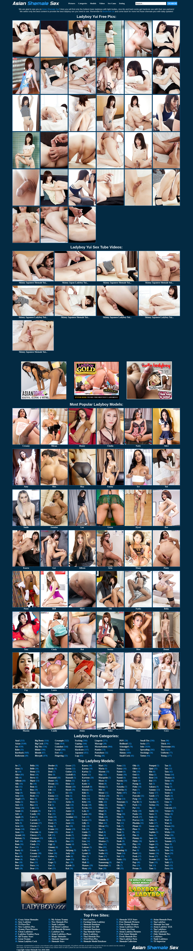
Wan (167, 823)
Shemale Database (92, 924)
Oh (118, 865)
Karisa (85, 772)
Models (93, 3)
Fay (50, 814)
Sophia (152, 832)
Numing (120, 850)
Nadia (101, 853)
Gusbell (69, 775)
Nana (119, 765)
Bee (16, 862)
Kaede (68, 865)
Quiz (151, 768)
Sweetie (152, 859)
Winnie (168, 838)
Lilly (84, 823)
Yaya (167, 844)
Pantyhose (99, 753)
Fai (49, 805)
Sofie (151, 823)
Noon (119, 844)
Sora (151, 835)
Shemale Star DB (91, 927)
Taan (151, 862)
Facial (57, 750)
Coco (32, 847)
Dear (32, 868)
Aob (17, 814)
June (68, 859)
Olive (135, 768)
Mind (101, 811)
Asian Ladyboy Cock (27, 941)
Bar (16, 847)
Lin (83, 829)
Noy (118, 847)
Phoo (135, 829)
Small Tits (144, 740)
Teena (167, 775)
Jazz (68, 820)
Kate (84, 781)
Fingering (59, 756)
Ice (67, 793)
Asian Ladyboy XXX (162, 927)
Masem (102, 772)
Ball (17, 841)
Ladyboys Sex (58, 932)
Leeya (84, 820)
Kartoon (86, 778)
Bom (32, 787)
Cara (32, 817)
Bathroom (19, 756)
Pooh (135, 856)
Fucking (78, 740)
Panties (98, 750)
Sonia (151, 829)
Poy (134, 865)
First (50, 820)
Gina (50, 850)
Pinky (135, 841)
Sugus (151, 847)
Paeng (135, 784)
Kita (84, 799)
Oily (134, 765)
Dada (32, 859)
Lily (84, 826)
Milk (101, 802)
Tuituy (168, 799)
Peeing (98, 756)
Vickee (168, 811)
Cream (33, 850)
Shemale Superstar (60, 939)
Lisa (84, 841)
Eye (50, 802)
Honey (68, 787)
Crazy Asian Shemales (28, 919)
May (101, 775)
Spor (151, 838)
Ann (17, 805)
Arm (17, 826)
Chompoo (34, 838)
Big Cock (39, 744)
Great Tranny (24, 939)
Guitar (69, 772)
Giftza (51, 841)
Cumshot (59, 747)
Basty (17, 850)
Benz (32, 775)
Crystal (33, 856)
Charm (33, 826)
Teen (163, 740)
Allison (18, 781)
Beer (17, 865)
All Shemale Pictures (60, 929)
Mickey (102, 796)
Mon (101, 835)
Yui (166, 859)
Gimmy (51, 847)
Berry (32, 778)
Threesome (166, 747)
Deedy (51, 768)
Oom (135, 778)
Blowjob (38, 756)
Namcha (102, 859)
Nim (119, 808)
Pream (135, 868)
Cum (57, 744)
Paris (135, 805)
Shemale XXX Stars (128, 919)
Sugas (151, 844)
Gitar (50, 853)
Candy (33, 814)
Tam (151, 868)
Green (68, 768)
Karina (85, 768)
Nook (119, 841)
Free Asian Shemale (128, 934)
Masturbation (101, 747)
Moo (101, 844)
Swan (151, 856)
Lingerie (99, 740)
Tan (166, 765)
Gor (50, 865)
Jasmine (69, 817)
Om (134, 772)
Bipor (32, 781)
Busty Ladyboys (91, 934)
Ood (134, 775)
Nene (119, 799)
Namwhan (103, 865)
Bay (17, 853)
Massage (99, 744)
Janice (68, 811)
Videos (102, 3)
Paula (135, 814)
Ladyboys (157, 936)
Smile (151, 811)
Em (49, 793)
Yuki (167, 862)
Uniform (165, 753)
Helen (68, 781)
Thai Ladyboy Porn (128, 939)
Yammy (168, 841)
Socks (142, 744)
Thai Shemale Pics (91, 936)
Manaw (85, 865)
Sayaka (152, 802)
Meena (102, 787)
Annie (18, 811)
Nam (101, 856)
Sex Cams (112, 3)
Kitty (84, 802)
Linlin (85, 835)
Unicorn (168, 808)
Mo (100, 829)
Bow (32, 799)
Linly (84, 838)
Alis (17, 778)
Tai (150, 865)
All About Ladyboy (60, 927)
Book (32, 796)
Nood (119, 835)
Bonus (33, 793)
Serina (152, 805)
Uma (167, 802)
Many (84, 868)
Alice (17, 775)
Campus (34, 811)
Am (16, 787)
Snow (151, 814)
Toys (163, 750)
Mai (84, 859)
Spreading (144, 750)
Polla (135, 847)
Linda (84, 832)
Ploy (134, 844)
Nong (119, 829)
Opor (135, 781)
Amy (17, 796)
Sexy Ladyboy (24, 922)
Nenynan (121, 802)
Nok (118, 826)
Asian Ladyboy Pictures (130, 932)
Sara (151, 799)
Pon (134, 850)
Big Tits (38, 747)
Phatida (136, 823)
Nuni (119, 853)
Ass (16, 747)
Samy (151, 793)
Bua (32, 805)
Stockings (144, 753)
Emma (51, 796)
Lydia (84, 850)
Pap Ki (136, 802)
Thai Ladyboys (160, 932)
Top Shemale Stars (91, 932)
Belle (32, 768)
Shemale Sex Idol (161, 924)
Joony (68, 844)
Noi (118, 823)
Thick (163, 744)
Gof (50, 859)
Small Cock (125, 756)
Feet (57, 753)
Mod (101, 832)
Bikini (37, 750)
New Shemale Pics (60, 922)
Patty (135, 811)
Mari (101, 765)
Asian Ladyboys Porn (129, 927)
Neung (120, 805)
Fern (50, 817)
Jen (67, 826)
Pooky (135, 859)
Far (49, 811)
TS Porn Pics (24, 924)
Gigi (50, 844)
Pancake (136, 796)
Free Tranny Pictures (129, 924)
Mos (101, 847)
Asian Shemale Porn (162, 919)
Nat (118, 784)
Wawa (167, 826)
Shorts (122, 750)
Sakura (152, 787)
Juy (67, 862)
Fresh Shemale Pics (128, 936)
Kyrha (85, 808)
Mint (101, 823)
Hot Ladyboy (89, 919)
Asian (17, 744)
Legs (77, 756)
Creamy (33, 853)
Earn (50, 787)
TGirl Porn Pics (90, 939)
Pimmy (136, 838)
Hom (68, 784)
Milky (101, 805)
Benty (32, 772)
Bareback (19, 753)
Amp (17, 793)
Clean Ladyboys (25, 932)
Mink (101, 817)
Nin (118, 811)
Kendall (85, 787)
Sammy (152, 790)
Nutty (119, 859)
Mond (101, 838)
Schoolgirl (124, 747)
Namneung (103, 862)
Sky (150, 808)
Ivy (67, 799)
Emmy (51, 799)
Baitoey (18, 838)
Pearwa (136, 820)
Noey (119, 820)
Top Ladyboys (159, 929)
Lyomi (85, 853)
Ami (17, 790)
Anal (17, 740)
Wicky (168, 832)
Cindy (33, 844)
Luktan (85, 847)
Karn (84, 775)
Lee (83, 817)
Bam (17, 844)
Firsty (51, 823)
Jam (68, 805)
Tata (167, 772)
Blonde (38, 753)
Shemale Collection (128, 941)
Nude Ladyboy (58, 924)
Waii (167, 820)
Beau (17, 856)
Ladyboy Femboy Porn (28, 934)
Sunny (152, 853)
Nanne (120, 772)
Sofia (151, 820)
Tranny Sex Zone (127, 929)
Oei (118, 862)
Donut (51, 781)
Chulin (33, 841)
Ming (101, 814)
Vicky (167, 814)
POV (122, 740)
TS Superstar (159, 941)
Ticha (167, 781)
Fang (50, 808)
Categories (82, 3)
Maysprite (103, 778)
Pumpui (152, 765)
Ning (119, 814)
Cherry (33, 835)
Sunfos (152, 850)
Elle (50, 790)
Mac (84, 856)
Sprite (152, 841)
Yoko (167, 850)
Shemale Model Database (95, 941)
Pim (134, 835)
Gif (49, 835)
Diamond (52, 778)
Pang (135, 799)
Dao (32, 862)
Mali (84, 862)
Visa (167, 817)
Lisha (84, 844)
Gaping (78, 744)
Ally (17, 784)
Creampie (59, 740)
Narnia (120, 781)
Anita (17, 802)
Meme (101, 793)
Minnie (102, 820)
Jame (68, 808)
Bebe (17, 859)
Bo (31, 784)
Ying (167, 847)
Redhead (124, 744)
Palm (135, 787)
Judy (68, 853)
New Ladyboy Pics (26, 927)
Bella (32, 765)
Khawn (85, 790)
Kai (67, 868)
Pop (134, 862)
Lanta (84, 814)
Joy (67, 847)
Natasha (120, 787)
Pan (134, 793)
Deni (50, 772)
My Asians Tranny (59, 919)
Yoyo (167, 853)
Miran (101, 826)
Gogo (50, 862)
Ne (118, 796)
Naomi (120, 778)
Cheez (33, 829)
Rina (151, 775)
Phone (135, 826)
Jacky (68, 802)
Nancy (119, 768)
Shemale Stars (58, 941)
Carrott (33, 820)
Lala (84, 811)
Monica (102, 841)
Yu (166, 856)
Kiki (84, 793)
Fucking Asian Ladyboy (94, 922)
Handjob (79, 747)
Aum (17, 832)
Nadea (101, 850)
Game (51, 832)
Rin (150, 772)
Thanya (168, 778)
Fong (50, 826)
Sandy (152, 796)
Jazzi (68, 823)
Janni (68, 814)
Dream (51, 784)
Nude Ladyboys (160, 939)
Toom (167, 793)
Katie (84, 784)
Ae (16, 765)
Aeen (17, 768)
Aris (17, 823)
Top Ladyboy (159, 922)
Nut (118, 856)
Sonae (151, 826)
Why (167, 829)
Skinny (123, 753)
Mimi (101, 808)
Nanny (120, 775)
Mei (100, 790)
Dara (32, 865)
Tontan (168, 790)
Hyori (68, 790)
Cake (32, 808)
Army (17, 829)
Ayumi (18, 835)
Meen (101, 784)
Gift (50, 838)
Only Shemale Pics (161, 934)
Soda (151, 817)
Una (166, 805)
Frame (51, 829)
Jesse (68, 832)
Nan (100, 868)
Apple (18, 817)
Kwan (84, 805)
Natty (119, 793)
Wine (167, 835)
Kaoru (85, 765)
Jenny (68, 829)
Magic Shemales (59, 936)
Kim (84, 796)
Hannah (69, 778)
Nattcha (120, 790)
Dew (50, 775)
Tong (167, 787)
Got (50, 868)
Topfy (167, 796)
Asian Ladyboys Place (61, 934)
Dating (122, 3)
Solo (142, 747)
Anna (17, 808)
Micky (101, 799)
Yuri (167, 865)
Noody (120, 838)
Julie (68, 856)
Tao (166, 768)
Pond (135, 853)
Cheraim (34, 832)
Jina (68, 841)
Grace (68, 765)
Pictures (71, 3)
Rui (150, 781)
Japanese (79, 753)
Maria (101, 768)
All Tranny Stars (25, 936)
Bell (17, 868)
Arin (17, 820)
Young (164, 756)
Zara (167, 868)
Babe (17, 750)
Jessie (68, 835)
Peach (135, 817)
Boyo (32, 802)
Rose (151, 778)
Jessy (68, 838)
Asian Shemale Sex (33, 950)
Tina (167, 784)
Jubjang (69, 850)
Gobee (51, 856)
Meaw (101, 781)
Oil (118, 868)
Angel (17, 799)
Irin (67, 796)
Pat (134, 808)
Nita (119, 817)
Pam (135, 790)
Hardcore (79, 750)
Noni (119, 832)
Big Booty (39, 740)
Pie (134, 832)
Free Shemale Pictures (129, 922)
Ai (16, 772)
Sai (150, 784)
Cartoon (34, 823)
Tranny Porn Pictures (28, 929)
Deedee (51, 765)
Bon (32, 790)
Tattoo (143, 756)
